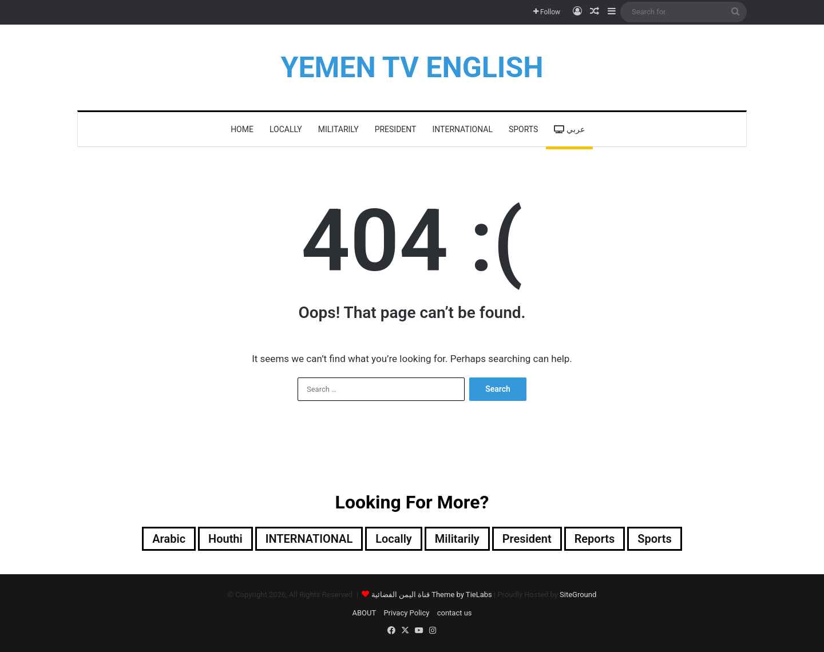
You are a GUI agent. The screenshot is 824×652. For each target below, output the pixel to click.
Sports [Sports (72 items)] (655, 539)
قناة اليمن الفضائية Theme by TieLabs (431, 594)
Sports (523, 129)
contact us (454, 613)
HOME (242, 129)
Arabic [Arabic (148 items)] (168, 539)
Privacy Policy (406, 613)
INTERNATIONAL (462, 129)
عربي (569, 129)
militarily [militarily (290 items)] (457, 539)
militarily (338, 129)
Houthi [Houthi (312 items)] (225, 539)
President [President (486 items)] (527, 539)
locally (286, 129)
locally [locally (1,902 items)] (393, 539)
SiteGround (578, 594)
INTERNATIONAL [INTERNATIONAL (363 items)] (308, 539)
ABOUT (364, 613)
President (396, 129)
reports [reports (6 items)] (595, 539)
